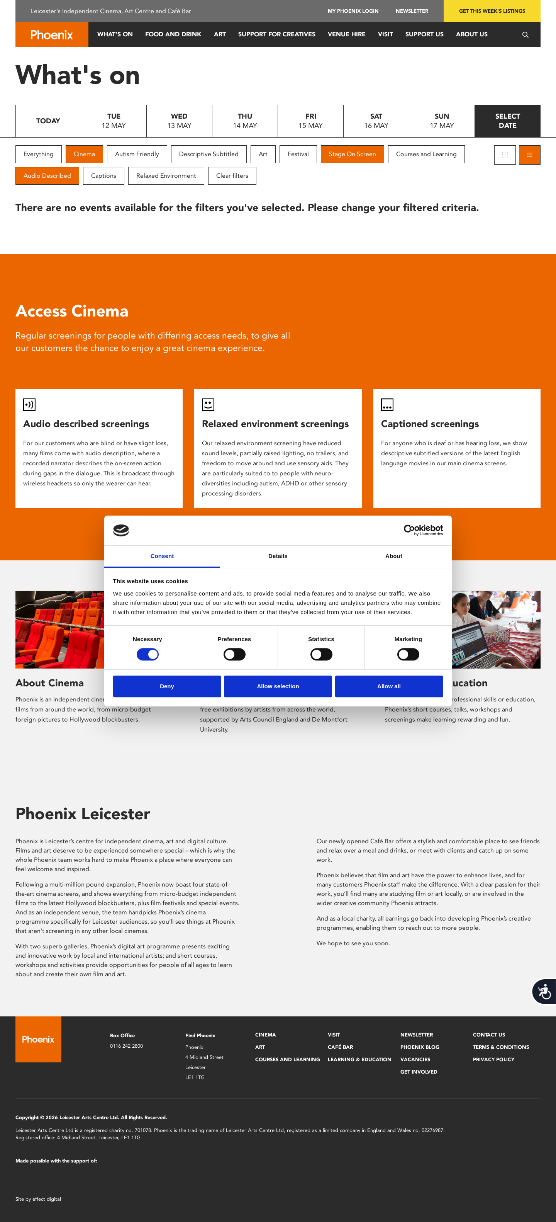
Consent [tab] (162, 556)
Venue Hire (347, 34)
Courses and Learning (426, 154)
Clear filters (232, 175)
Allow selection (278, 686)
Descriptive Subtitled (209, 154)
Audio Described (47, 175)
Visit (385, 34)
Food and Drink (173, 34)
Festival (298, 154)
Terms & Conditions (501, 1047)
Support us (424, 34)
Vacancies (415, 1059)
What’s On (115, 34)
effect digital (46, 1199)
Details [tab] (278, 556)
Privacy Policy (493, 1059)
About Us (472, 34)
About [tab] (393, 556)
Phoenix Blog (419, 1047)
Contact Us (489, 1035)
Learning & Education (360, 1059)
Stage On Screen (352, 154)
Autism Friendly (137, 154)
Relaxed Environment (166, 175)
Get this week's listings (492, 11)
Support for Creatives (276, 34)
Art (220, 34)
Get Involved (418, 1072)
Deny (167, 686)
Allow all (389, 686)
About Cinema (49, 683)
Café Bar (340, 1047)
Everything (39, 154)
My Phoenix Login (353, 11)
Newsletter (412, 11)
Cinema (84, 154)
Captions (103, 175)
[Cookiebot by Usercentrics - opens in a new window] (409, 530)
